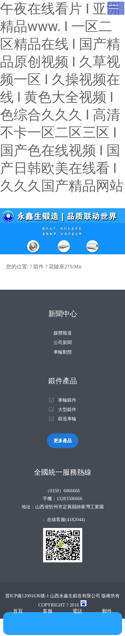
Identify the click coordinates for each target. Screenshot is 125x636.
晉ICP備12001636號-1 (27, 595)
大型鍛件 (67, 409)
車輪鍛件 (67, 400)
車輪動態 (63, 351)
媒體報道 (63, 333)
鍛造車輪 (67, 418)
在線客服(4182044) (66, 519)
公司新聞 (63, 342)
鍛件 (38, 266)
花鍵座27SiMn (65, 266)
